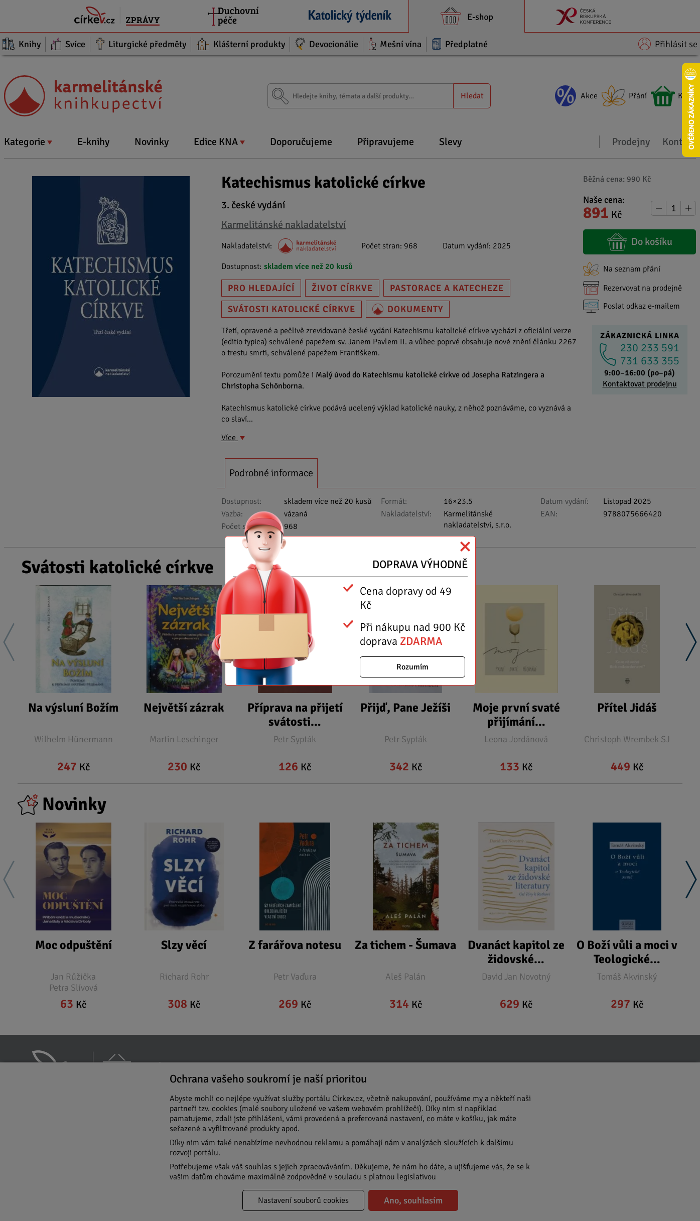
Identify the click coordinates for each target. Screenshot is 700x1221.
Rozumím (412, 667)
